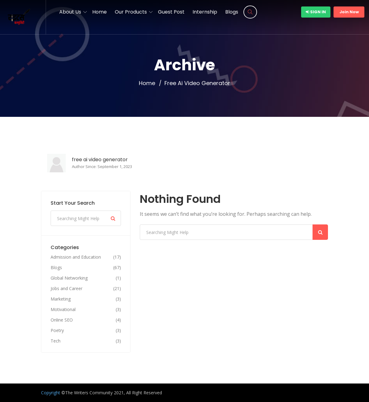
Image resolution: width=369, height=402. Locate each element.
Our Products (131, 11)
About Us (70, 11)
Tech (55, 341)
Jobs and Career (66, 288)
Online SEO (62, 320)
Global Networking (69, 278)
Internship (205, 11)
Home (99, 11)
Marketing (61, 299)
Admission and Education (76, 257)
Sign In (316, 12)
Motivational (63, 309)
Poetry (57, 330)
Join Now (349, 12)
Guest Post (171, 11)
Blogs (231, 11)
